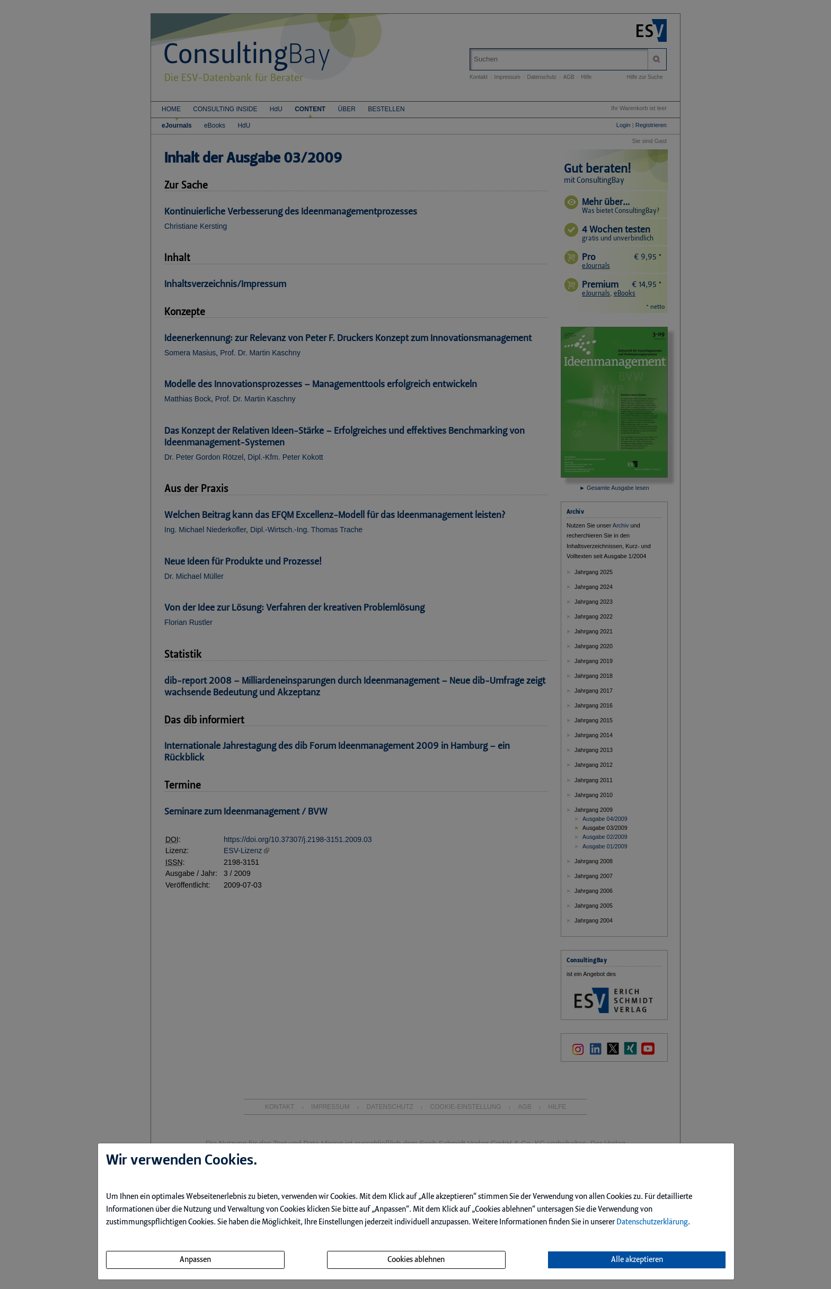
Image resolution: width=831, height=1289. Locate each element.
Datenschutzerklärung (652, 1222)
